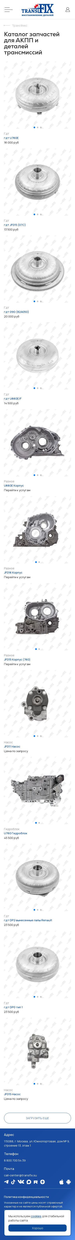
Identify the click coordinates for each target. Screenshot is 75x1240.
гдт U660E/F (12, 398)
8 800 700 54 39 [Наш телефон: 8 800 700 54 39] (15, 1160)
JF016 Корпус (13, 572)
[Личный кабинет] (67, 9)
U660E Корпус (14, 485)
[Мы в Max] (29, 1182)
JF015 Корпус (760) (17, 659)
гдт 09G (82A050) (16, 312)
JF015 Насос (12, 1094)
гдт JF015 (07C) (15, 225)
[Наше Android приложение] (68, 1181)
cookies (36, 1216)
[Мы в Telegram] (6, 1181)
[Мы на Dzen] (42, 1182)
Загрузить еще (37, 1118)
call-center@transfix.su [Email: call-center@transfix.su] (20, 1175)
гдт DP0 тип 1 (13, 1007)
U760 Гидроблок (15, 833)
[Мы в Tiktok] (13, 1182)
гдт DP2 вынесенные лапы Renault (28, 920)
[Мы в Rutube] (35, 1182)
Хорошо (37, 1228)
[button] (34, 127)
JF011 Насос (12, 746)
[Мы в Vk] (21, 1181)
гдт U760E (11, 138)
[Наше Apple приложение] (61, 1181)
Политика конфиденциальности (26, 1197)
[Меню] (9, 9)
